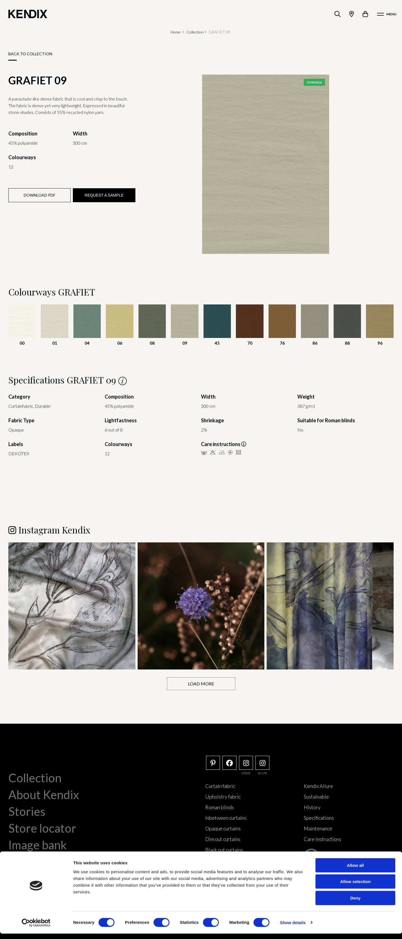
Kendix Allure (318, 786)
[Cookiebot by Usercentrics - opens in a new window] (36, 928)
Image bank (37, 845)
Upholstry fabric (223, 796)
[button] (71, 605)
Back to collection (30, 53)
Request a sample (104, 195)
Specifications (319, 817)
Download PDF (39, 195)
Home (176, 32)
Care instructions (322, 839)
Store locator (42, 828)
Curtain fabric (220, 786)
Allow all (355, 870)
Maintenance (318, 828)
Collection (195, 32)
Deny (355, 903)
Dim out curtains (222, 839)
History (312, 807)
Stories (27, 811)
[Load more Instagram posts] (201, 683)
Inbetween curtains (226, 817)
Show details (293, 928)
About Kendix (43, 794)
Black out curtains (224, 849)
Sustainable (316, 796)
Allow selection (355, 887)
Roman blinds (219, 807)
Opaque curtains (223, 828)
